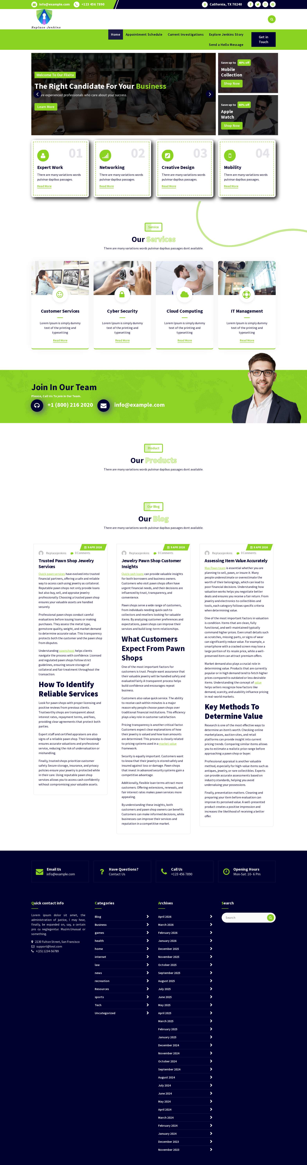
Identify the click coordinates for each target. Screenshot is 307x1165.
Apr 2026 (93, 769)
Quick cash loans (133, 795)
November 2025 (168, 1150)
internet (100, 1150)
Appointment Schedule (144, 34)
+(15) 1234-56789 (47, 1144)
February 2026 (167, 1126)
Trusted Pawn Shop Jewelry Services (66, 785)
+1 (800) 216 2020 (70, 445)
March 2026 (165, 1118)
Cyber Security (122, 379)
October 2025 (167, 1158)
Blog (98, 1109)
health (99, 1134)
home (99, 1142)
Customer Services (60, 379)
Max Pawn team (215, 789)
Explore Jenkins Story (226, 34)
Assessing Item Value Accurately (236, 782)
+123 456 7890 (93, 4)
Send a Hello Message (226, 44)
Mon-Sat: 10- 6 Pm (247, 890)
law (97, 1158)
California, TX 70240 (226, 4)
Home (115, 34)
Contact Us (117, 890)
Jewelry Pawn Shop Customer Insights (151, 785)
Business (101, 1118)
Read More (44, 190)
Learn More (46, 106)
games (99, 1126)
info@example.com (54, 4)
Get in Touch (263, 39)
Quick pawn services (52, 795)
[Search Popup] (272, 19)
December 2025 (168, 1142)
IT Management (247, 379)
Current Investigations (186, 34)
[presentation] (37, 94)
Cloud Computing (185, 379)
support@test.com (49, 1139)
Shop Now (232, 83)
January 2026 (167, 1134)
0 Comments (80, 774)
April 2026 (164, 1109)
